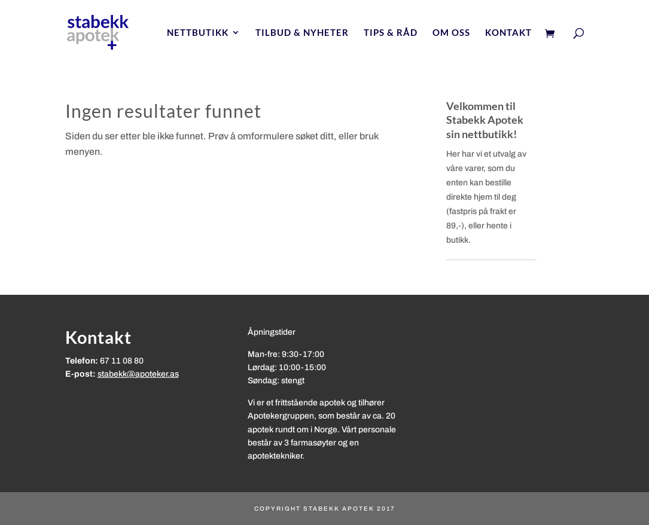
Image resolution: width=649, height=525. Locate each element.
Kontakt (508, 33)
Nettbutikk (197, 33)
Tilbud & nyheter (302, 33)
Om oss (451, 33)
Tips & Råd (391, 33)
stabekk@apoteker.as (138, 374)
